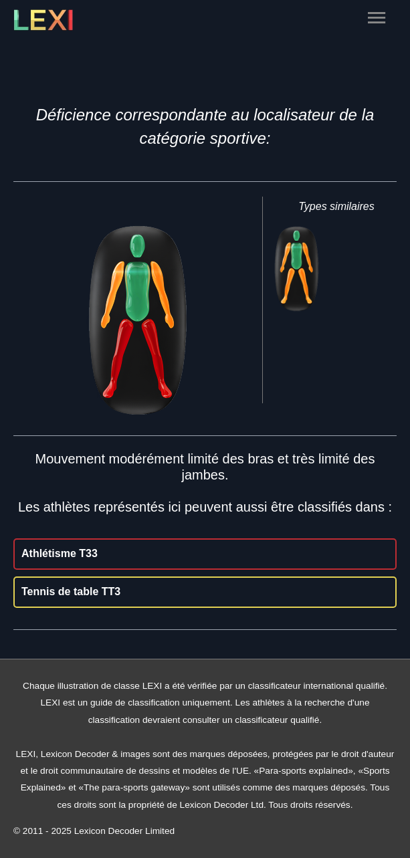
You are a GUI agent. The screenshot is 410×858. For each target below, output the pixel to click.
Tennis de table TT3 (70, 591)
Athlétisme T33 (59, 553)
